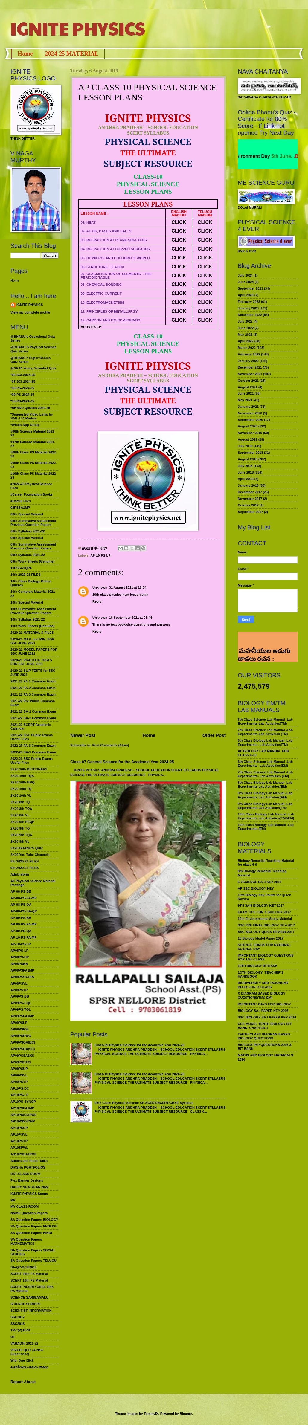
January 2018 (248, 485)
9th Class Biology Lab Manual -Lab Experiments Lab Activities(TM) (265, 806)
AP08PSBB (19, 964)
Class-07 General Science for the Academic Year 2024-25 (122, 762)
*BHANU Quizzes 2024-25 (30, 408)
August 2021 (247, 387)
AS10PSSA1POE (23, 1154)
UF (12, 1337)
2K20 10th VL (20, 795)
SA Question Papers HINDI (31, 1233)
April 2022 (246, 341)
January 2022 (248, 361)
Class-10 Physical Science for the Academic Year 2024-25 (139, 1074)
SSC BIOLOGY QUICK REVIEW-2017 (266, 932)
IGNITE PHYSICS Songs (29, 1193)
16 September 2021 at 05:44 (130, 617)
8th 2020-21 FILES (24, 861)
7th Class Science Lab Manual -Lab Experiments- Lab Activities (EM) (265, 774)
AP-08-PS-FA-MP (23, 898)
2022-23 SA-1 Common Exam (33, 752)
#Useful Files (20, 501)
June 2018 (246, 472)
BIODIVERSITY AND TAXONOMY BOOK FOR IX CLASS (263, 985)
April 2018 (246, 479)
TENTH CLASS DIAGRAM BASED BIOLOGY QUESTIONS (264, 1036)
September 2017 (250, 512)
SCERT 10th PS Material (29, 1280)
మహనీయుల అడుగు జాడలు (29, 1367)
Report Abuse (23, 1382)
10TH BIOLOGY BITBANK (257, 966)
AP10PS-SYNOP (23, 1101)
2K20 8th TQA (21, 808)
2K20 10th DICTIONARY (28, 769)
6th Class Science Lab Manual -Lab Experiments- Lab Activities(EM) (265, 763)
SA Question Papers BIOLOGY (34, 1219)
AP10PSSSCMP (22, 1121)
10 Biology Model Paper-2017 (260, 938)
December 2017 (250, 492)
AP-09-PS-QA (20, 931)
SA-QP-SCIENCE (23, 1267)
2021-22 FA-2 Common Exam (33, 688)
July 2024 (245, 275)
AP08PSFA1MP (22, 970)
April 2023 (246, 295)
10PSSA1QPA (21, 568)
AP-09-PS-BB (20, 918)
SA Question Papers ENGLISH (34, 1226)
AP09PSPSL (20, 1029)
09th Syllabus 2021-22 (27, 555)
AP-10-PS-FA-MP (23, 937)
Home (25, 53)
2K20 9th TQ (20, 828)
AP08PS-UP (19, 957)
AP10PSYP (19, 1141)
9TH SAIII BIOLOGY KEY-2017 (261, 905)
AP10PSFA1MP (22, 1108)
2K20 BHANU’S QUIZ (26, 848)
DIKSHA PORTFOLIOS (27, 1167)
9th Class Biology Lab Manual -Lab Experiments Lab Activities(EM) (265, 795)
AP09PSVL (18, 1075)
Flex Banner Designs (26, 1180)
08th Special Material (26, 514)
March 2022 (247, 347)
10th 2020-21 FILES (25, 574)
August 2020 (247, 426)
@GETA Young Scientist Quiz (33, 368)
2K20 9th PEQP (22, 822)
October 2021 (248, 380)
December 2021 (250, 367)
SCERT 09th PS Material (29, 1274)
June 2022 (246, 328)
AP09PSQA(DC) (22, 1042)
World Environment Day (258, 156)
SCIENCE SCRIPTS (25, 1304)
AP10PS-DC (19, 1088)
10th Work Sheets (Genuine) (32, 626)
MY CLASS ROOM (24, 1206)
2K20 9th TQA (21, 835)
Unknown (99, 587)
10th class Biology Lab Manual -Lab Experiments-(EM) (266, 826)
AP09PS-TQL (20, 1009)
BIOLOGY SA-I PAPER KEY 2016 (263, 1010)
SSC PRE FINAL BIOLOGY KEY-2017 (266, 925)
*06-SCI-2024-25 (22, 375)
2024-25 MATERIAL (71, 53)
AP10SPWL (19, 1147)
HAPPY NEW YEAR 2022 (29, 1187)
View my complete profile (30, 312)
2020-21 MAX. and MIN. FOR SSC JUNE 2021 (32, 641)
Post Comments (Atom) (110, 745)
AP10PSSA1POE (23, 1115)
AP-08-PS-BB (20, 891)
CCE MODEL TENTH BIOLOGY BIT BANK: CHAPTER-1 (265, 1026)
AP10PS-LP (19, 1095)
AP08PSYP (19, 990)
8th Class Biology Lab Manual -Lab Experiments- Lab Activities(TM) (265, 742)
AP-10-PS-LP (100, 555)
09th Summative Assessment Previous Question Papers (33, 546)
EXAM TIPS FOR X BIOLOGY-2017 (264, 912)
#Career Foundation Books (31, 494)
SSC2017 (17, 1317)
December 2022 (250, 315)
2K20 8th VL (19, 815)
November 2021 (250, 374)
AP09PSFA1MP (22, 1016)
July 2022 (245, 321)
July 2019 (245, 446)
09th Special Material (26, 538)
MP (13, 1200)
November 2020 (250, 413)
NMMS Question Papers (29, 1213)
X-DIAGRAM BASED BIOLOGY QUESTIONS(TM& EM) (261, 995)
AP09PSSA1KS (22, 1055)
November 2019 (250, 433)
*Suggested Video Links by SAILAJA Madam (31, 416)
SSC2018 (17, 1323)
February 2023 (249, 301)
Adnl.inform (19, 874)
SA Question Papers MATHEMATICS (26, 1241)
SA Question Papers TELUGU (33, 1260)
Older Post (214, 735)
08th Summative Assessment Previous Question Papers (33, 522)
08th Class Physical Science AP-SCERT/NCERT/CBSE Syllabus (143, 1103)
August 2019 (247, 439)
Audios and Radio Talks (29, 1161)
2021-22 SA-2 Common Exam (33, 718)
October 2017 (248, 505)
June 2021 (246, 393)
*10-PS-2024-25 (22, 401)
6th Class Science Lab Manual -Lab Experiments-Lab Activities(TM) (265, 721)
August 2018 (247, 459)
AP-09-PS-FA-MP (23, 924)
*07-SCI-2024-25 (22, 381)
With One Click (22, 1360)
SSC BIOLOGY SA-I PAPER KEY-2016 (267, 1017)
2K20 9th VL (19, 841)
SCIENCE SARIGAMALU (29, 1297)
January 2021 (248, 406)
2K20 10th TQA (22, 776)
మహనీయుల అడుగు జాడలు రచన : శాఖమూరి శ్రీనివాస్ (264, 642)
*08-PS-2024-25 (22, 388)
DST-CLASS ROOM (25, 1174)
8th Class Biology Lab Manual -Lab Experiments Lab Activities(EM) (265, 784)
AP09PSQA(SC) (22, 1049)
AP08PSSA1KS (22, 977)
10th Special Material (26, 602)
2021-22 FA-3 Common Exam (33, 694)
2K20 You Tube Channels (30, 854)
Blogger (186, 1413)
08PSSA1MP (20, 507)
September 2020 (250, 419)
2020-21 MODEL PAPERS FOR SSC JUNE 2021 (33, 651)
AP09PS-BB (19, 996)
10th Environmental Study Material (265, 918)
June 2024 (246, 282)
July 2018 (245, 466)
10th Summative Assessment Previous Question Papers (33, 611)
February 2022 (249, 354)
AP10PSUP (19, 1128)
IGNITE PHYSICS (77, 28)
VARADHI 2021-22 (24, 1343)
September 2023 (250, 288)
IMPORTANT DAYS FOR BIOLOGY (264, 1004)
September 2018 (250, 452)
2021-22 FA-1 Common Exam (33, 681)
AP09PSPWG (20, 1036)
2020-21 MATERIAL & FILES (32, 632)
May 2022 (245, 334)
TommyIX (151, 1413)
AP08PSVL (18, 983)
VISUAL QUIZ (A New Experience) (26, 1352)
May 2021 (245, 400)
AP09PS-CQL (20, 1003)
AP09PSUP (19, 1068)
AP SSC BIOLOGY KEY (256, 888)
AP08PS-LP (19, 950)
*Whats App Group (25, 425)
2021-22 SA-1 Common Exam (33, 711)
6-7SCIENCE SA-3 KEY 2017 (259, 882)
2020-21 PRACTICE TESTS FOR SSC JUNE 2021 (31, 662)
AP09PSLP (18, 1022)
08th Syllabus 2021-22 (27, 531)
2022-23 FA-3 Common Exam (33, 745)
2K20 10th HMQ (22, 782)
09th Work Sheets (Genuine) (32, 561)
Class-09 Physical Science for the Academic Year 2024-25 (139, 1045)
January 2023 (248, 308)
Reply (96, 601)
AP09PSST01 (20, 1062)
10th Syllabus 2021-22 (27, 619)
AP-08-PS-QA (20, 904)
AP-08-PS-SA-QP (23, 911)
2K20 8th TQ (20, 802)
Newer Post (82, 735)
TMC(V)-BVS (20, 1330)
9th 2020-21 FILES (24, 868)
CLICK (179, 222)
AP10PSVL (18, 1134)
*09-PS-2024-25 (22, 394)
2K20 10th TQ (21, 789)
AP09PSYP (19, 1082)
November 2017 (250, 498)
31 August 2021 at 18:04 (128, 587)
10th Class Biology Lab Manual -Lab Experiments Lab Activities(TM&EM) (266, 816)
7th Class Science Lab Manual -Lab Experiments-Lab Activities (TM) (265, 732)
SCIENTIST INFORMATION (31, 1310)
